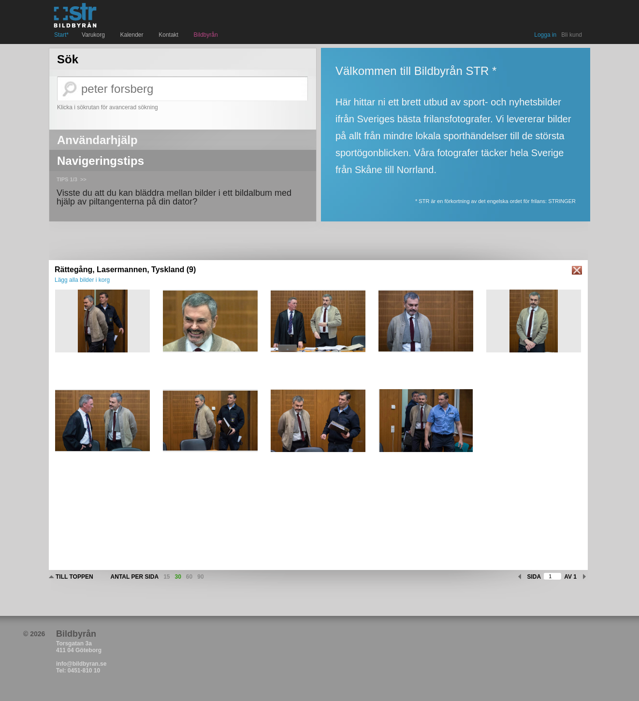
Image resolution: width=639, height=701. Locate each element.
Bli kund (571, 34)
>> (83, 179)
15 (166, 577)
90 (200, 577)
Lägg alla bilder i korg (82, 280)
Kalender (133, 34)
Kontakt (169, 34)
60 (189, 577)
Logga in (545, 34)
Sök (67, 59)
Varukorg (94, 34)
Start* (61, 34)
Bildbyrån (206, 34)
